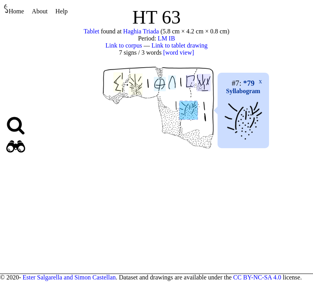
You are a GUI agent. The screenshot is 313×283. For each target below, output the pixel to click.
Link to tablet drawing (180, 45)
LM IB (166, 38)
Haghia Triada (141, 31)
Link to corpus (124, 45)
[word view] (178, 52)
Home (14, 9)
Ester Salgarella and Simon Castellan (68, 277)
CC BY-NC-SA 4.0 (257, 277)
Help (61, 11)
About (40, 11)
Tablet (91, 31)
